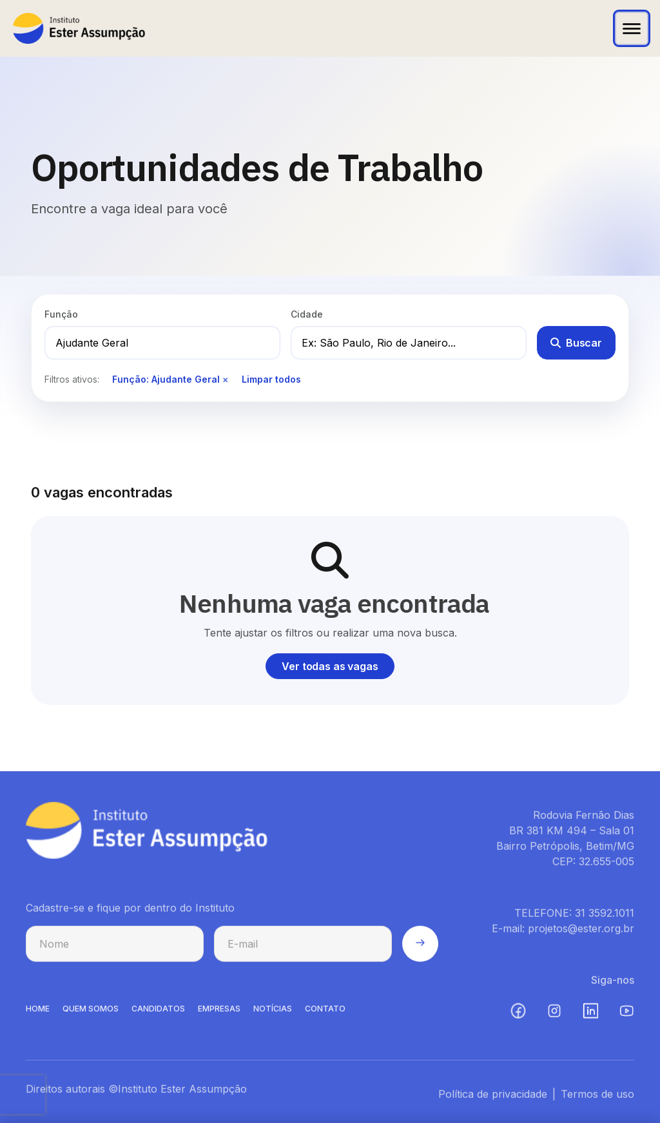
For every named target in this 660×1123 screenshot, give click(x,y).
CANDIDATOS (158, 1012)
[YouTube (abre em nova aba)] (626, 1014)
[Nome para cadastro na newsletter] (115, 947)
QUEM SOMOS (91, 1012)
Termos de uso (597, 1097)
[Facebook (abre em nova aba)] (518, 1014)
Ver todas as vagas (330, 666)
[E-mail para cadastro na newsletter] (303, 947)
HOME (38, 1012)
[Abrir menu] (631, 28)
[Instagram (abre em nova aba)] (554, 1014)
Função (61, 314)
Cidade (307, 314)
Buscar (576, 342)
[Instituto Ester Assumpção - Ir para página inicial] (79, 28)
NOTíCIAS (272, 1012)
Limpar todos (271, 379)
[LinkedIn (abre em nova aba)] (590, 1014)
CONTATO (325, 1012)
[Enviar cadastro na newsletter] (420, 947)
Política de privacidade (492, 1097)
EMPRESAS (219, 1012)
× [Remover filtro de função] (225, 379)
